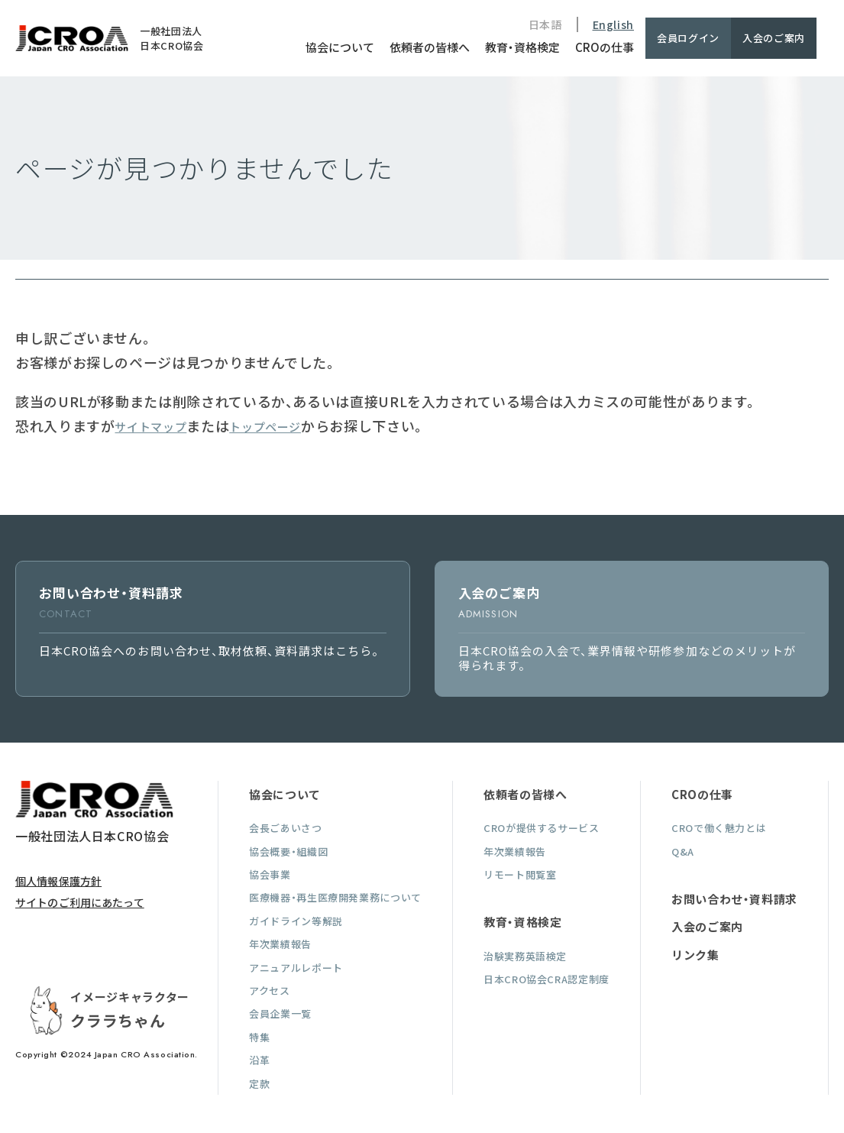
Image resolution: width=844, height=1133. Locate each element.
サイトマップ (150, 427)
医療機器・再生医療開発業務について (335, 897)
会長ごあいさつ (285, 828)
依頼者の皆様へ (430, 47)
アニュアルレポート (296, 967)
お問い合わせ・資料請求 (734, 899)
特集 (259, 1037)
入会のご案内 (773, 38)
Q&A (682, 851)
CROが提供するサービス (541, 828)
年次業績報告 (280, 944)
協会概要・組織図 (288, 851)
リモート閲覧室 (519, 874)
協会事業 (270, 874)
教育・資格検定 (522, 47)
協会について (340, 47)
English (613, 24)
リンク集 (695, 955)
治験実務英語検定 (525, 956)
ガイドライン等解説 (296, 921)
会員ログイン (688, 38)
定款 (259, 1083)
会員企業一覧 (280, 1013)
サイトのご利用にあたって (79, 902)
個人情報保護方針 (58, 881)
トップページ (265, 427)
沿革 (259, 1060)
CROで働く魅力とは (718, 828)
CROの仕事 (604, 47)
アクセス (269, 990)
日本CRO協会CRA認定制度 (546, 979)
